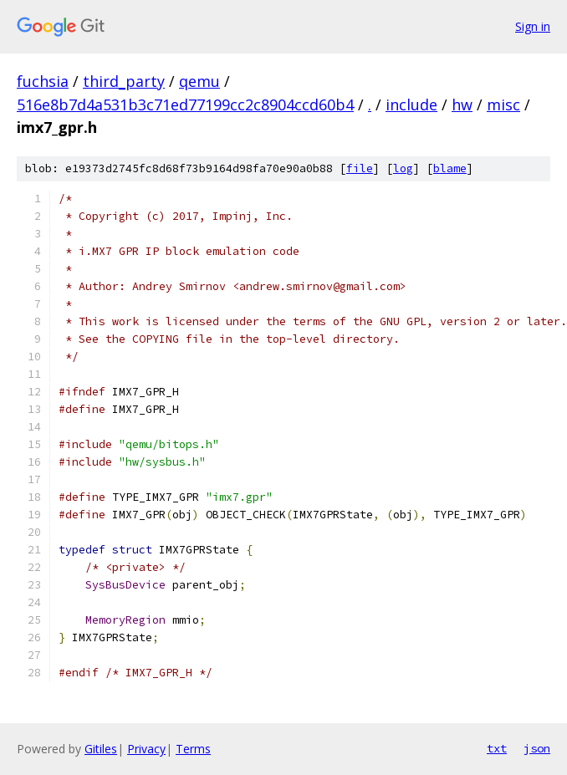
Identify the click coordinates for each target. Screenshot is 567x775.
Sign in (532, 26)
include (411, 104)
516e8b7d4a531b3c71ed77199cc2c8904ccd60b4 (185, 104)
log (403, 168)
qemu (199, 81)
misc (503, 104)
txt (497, 748)
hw (462, 104)
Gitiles (100, 749)
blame (450, 168)
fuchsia (43, 81)
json (537, 748)
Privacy (146, 749)
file (359, 168)
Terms (193, 749)
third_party (124, 81)
